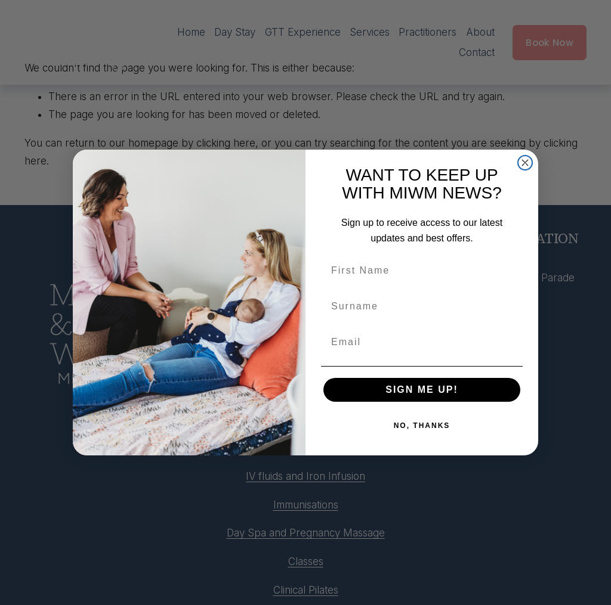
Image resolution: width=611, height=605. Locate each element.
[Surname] (422, 306)
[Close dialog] (525, 163)
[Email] (422, 342)
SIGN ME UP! (421, 389)
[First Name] (422, 271)
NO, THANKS (422, 425)
